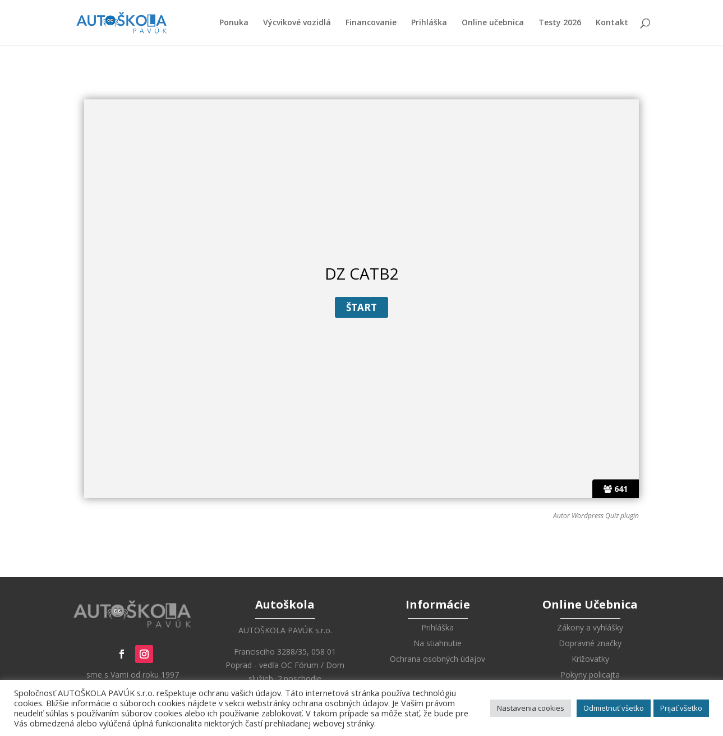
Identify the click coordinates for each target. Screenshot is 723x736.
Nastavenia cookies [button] (530, 708)
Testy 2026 (559, 23)
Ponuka (233, 23)
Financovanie (371, 23)
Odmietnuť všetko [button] (613, 708)
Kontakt (612, 23)
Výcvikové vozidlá (297, 23)
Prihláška (429, 23)
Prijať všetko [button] (681, 708)
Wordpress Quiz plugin (605, 515)
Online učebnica (493, 23)
